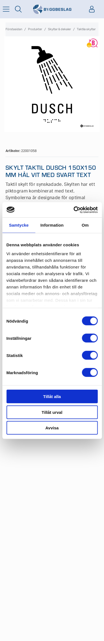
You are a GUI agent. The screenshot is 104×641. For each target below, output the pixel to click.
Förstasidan (14, 29)
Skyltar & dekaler (59, 29)
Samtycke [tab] (19, 225)
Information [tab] (52, 225)
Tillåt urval (52, 412)
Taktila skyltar (86, 29)
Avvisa (52, 427)
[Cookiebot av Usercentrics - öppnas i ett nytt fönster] (74, 209)
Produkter (35, 29)
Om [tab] (85, 225)
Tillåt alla (52, 396)
